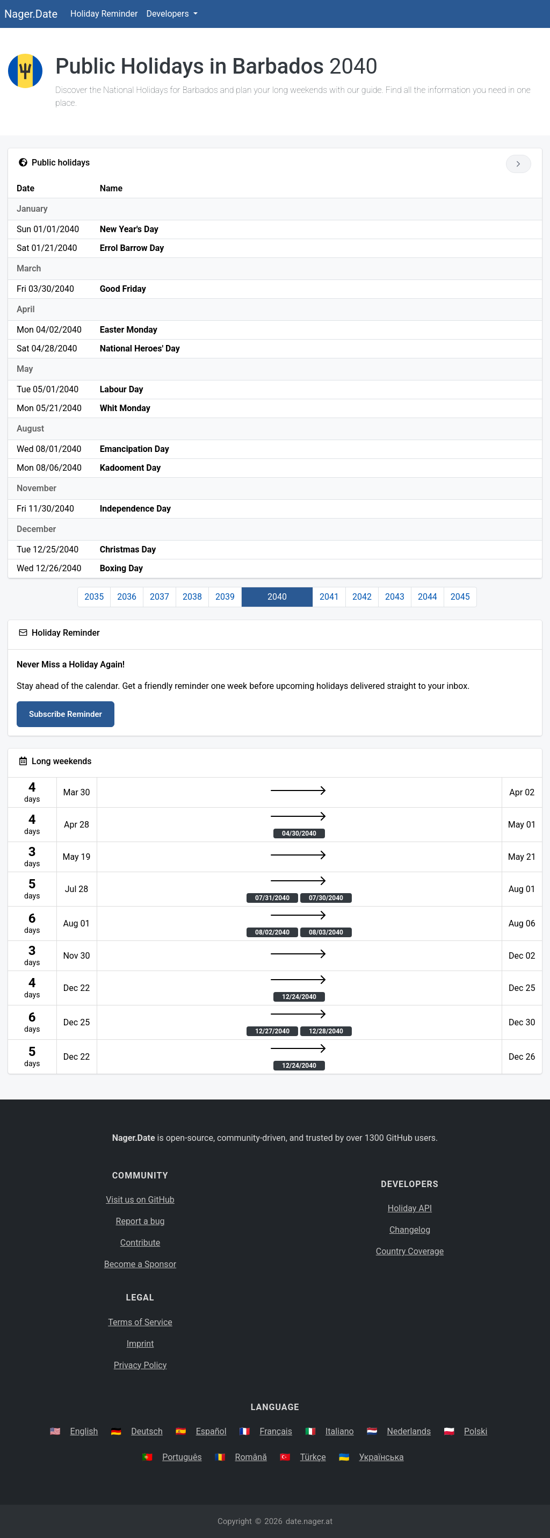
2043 (394, 597)
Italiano (339, 1431)
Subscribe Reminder (65, 714)
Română (251, 1457)
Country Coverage (410, 1251)
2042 (362, 597)
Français (276, 1431)
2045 (460, 597)
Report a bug (140, 1221)
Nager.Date (30, 14)
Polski (475, 1431)
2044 (427, 597)
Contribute (140, 1243)
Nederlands (409, 1431)
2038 (192, 597)
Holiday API (410, 1208)
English (84, 1431)
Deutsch (146, 1431)
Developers (168, 14)
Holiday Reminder (104, 14)
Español (211, 1431)
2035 (94, 597)
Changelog (409, 1230)
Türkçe (313, 1457)
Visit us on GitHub (140, 1200)
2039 (225, 597)
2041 (329, 597)
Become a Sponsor (140, 1264)
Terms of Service (140, 1322)
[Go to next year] (518, 164)
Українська (381, 1457)
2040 (277, 597)
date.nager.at (309, 1521)
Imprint (140, 1344)
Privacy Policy (140, 1365)
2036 (126, 597)
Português (182, 1457)
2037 (159, 597)
